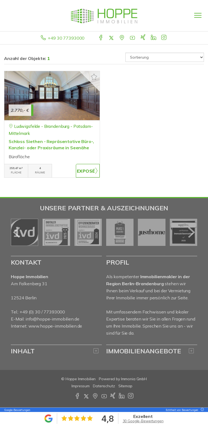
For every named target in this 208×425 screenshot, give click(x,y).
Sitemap (125, 385)
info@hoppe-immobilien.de (52, 319)
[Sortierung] (164, 57)
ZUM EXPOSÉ (88, 170)
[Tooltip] (201, 410)
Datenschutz (104, 385)
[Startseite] (104, 15)
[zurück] (17, 232)
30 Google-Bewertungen (143, 421)
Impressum (81, 385)
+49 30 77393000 (66, 38)
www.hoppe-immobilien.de (55, 326)
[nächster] (191, 232)
